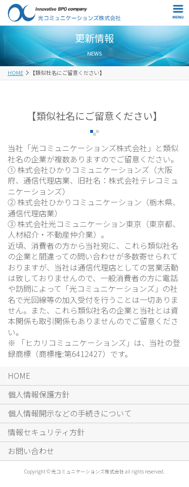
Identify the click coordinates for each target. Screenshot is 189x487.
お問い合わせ (31, 450)
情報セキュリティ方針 (46, 432)
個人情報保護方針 (39, 394)
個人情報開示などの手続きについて (70, 413)
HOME (15, 72)
